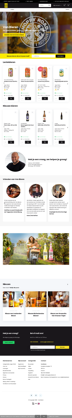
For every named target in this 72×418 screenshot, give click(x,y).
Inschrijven (60, 57)
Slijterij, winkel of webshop (9, 390)
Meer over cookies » (54, 416)
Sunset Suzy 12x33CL (44, 83)
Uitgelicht (30, 381)
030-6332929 (34, 350)
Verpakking (30, 379)
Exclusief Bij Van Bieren (29, 10)
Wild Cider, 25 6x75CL (44, 126)
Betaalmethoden (7, 379)
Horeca (4, 386)
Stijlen (29, 375)
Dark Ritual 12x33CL (60, 126)
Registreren (21, 373)
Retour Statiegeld (7, 388)
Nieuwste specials (32, 383)
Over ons (5, 375)
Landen (30, 377)
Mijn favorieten (22, 377)
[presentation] (2, 84)
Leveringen (5, 377)
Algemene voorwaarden (9, 381)
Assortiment (6, 10)
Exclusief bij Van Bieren (33, 386)
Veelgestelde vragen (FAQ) (9, 373)
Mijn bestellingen (22, 375)
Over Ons (42, 10)
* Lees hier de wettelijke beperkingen (37, 358)
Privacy (4, 383)
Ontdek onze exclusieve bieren (14, 36)
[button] (34, 224)
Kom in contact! (8, 351)
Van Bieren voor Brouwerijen (9, 392)
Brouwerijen (31, 373)
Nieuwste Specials (16, 10)
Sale (37, 10)
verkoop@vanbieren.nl (46, 350)
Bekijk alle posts (14, 296)
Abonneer (62, 356)
